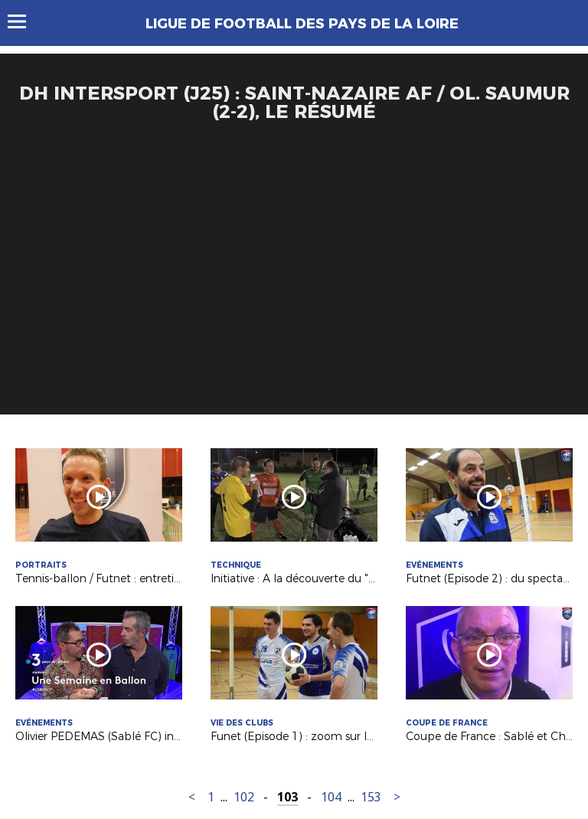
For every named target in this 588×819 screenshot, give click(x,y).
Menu (24, 21)
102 (244, 797)
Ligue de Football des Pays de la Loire (302, 23)
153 (371, 797)
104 (331, 797)
